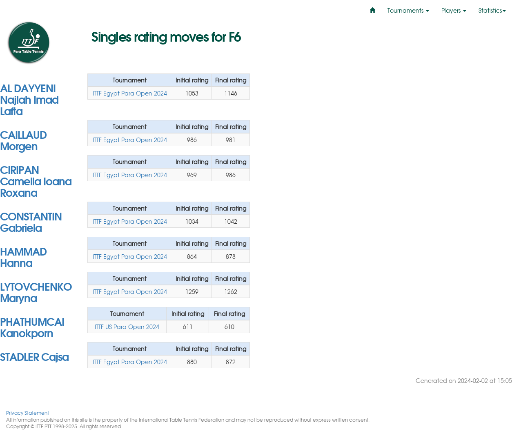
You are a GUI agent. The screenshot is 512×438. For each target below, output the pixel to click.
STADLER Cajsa (34, 356)
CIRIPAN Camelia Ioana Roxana (35, 180)
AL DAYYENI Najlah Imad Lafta (29, 98)
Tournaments (408, 10)
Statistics (492, 10)
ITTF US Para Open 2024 (127, 326)
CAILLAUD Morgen (23, 139)
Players (453, 10)
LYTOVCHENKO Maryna (36, 291)
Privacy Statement (27, 412)
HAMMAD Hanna (23, 256)
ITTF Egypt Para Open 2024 (130, 93)
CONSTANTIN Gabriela (31, 221)
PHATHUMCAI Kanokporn (32, 326)
